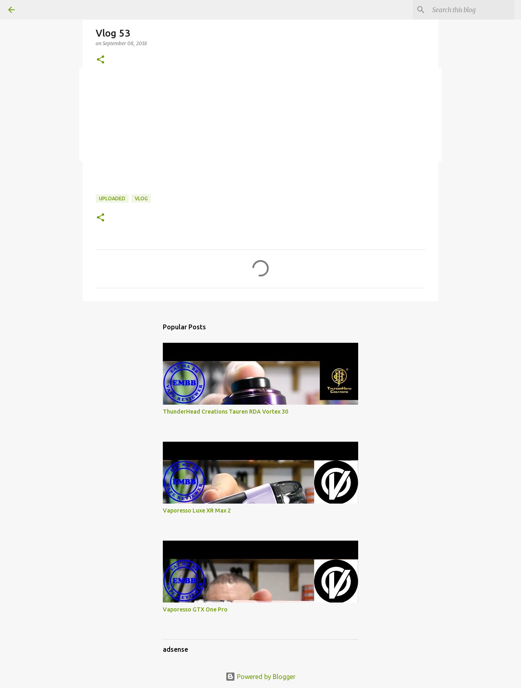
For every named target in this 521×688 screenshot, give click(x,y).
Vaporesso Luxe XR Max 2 (197, 510)
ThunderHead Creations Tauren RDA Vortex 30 (225, 411)
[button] (100, 60)
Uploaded (112, 198)
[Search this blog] (471, 10)
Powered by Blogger (260, 676)
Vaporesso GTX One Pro (195, 609)
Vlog (141, 198)
